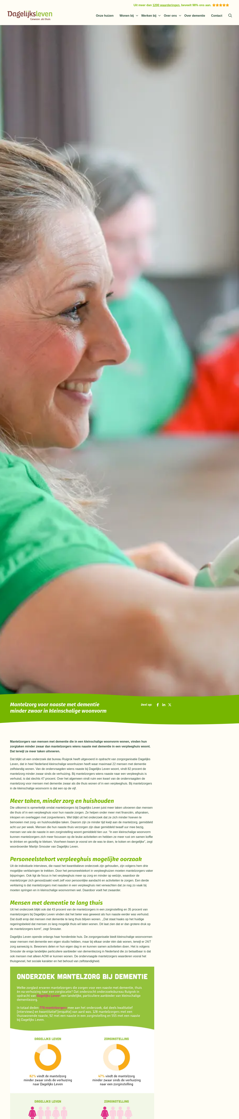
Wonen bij (127, 15)
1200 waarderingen (166, 5)
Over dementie (194, 15)
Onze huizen (104, 15)
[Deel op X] (169, 705)
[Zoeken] (230, 15)
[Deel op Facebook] (157, 705)
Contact (216, 15)
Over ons (170, 15)
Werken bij (148, 15)
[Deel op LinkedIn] (163, 705)
